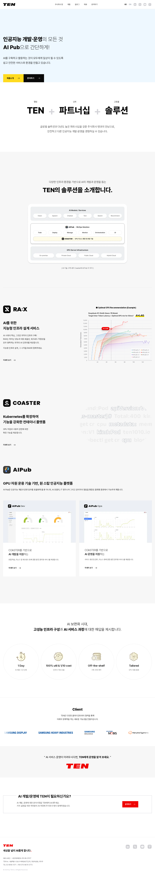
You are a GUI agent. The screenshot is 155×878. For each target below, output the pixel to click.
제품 (68, 4)
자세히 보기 (9, 360)
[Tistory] (150, 4)
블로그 (77, 4)
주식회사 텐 (59, 4)
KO (126, 4)
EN (130, 4)
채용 (85, 4)
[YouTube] (145, 4)
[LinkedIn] (135, 4)
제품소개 (13, 78)
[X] (140, 4)
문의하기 (94, 4)
